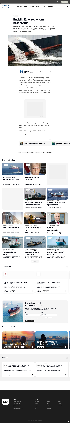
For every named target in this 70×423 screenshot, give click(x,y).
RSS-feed (59, 403)
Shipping (37, 401)
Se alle (65, 267)
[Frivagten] (32, 6)
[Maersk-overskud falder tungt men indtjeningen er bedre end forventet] (57, 247)
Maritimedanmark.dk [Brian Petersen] (28, 72)
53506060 (18, 406)
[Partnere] (43, 6)
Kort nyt (48, 403)
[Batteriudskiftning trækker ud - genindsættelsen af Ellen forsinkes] (35, 199)
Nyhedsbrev (60, 405)
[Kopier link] (50, 71)
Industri (36, 403)
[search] (64, 6)
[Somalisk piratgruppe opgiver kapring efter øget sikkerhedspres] (57, 199)
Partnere (59, 401)
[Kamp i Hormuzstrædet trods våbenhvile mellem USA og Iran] (35, 223)
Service (36, 405)
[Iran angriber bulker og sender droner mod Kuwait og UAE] (12, 174)
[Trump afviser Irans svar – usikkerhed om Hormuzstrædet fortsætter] (35, 174)
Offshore (37, 406)
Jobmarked (49, 408)
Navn (26, 312)
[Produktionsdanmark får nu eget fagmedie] (35, 143)
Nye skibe (48, 401)
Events (48, 406)
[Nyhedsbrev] (50, 6)
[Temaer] (37, 6)
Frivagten (48, 405)
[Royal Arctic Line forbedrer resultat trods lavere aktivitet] (12, 222)
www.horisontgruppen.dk (18, 408)
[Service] (28, 190)
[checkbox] (25, 317)
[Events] (25, 6)
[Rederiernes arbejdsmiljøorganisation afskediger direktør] (57, 223)
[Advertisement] (35, 109)
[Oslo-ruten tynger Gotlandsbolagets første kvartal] (12, 247)
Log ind (58, 1)
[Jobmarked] (19, 6)
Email (42, 312)
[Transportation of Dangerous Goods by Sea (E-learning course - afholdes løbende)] (51, 369)
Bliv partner (65, 1)
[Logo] (5, 6)
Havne (36, 408)
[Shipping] (15, 15)
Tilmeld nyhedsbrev (29, 320)
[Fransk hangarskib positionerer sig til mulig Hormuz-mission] (35, 247)
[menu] (67, 6)
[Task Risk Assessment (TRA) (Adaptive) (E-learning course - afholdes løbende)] (18, 369)
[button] (50, 139)
